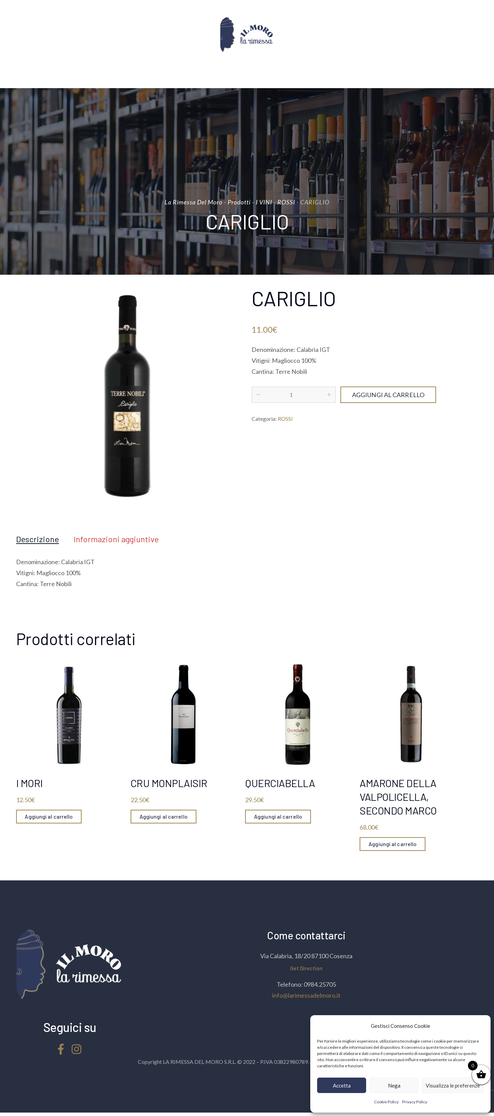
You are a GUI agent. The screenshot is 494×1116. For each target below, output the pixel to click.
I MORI (29, 783)
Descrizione (37, 539)
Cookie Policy (386, 1101)
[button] (480, 1025)
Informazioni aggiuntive (116, 539)
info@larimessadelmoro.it (306, 995)
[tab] (37, 539)
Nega (394, 1085)
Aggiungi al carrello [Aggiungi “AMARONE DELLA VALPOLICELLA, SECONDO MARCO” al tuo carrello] (393, 844)
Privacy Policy (414, 1101)
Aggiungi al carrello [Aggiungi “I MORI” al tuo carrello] (49, 816)
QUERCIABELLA (280, 783)
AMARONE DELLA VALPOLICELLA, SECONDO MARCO (398, 797)
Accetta (342, 1085)
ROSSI (285, 418)
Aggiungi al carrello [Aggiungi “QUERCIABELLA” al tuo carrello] (278, 816)
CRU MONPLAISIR (169, 783)
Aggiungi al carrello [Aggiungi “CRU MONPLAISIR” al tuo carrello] (164, 816)
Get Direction (306, 968)
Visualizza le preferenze (453, 1085)
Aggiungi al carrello (388, 395)
